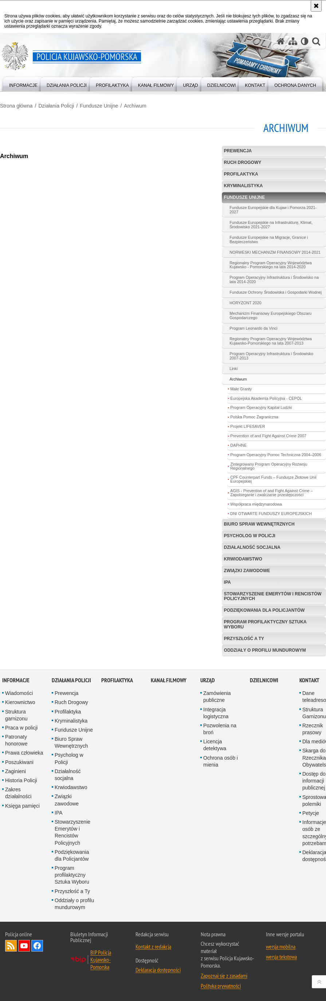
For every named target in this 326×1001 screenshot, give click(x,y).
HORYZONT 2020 (245, 303)
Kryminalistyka (243, 185)
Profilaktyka (241, 174)
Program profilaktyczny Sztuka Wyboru (265, 624)
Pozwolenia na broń (219, 729)
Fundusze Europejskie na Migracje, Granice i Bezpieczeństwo (268, 239)
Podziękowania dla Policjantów (264, 610)
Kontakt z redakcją (153, 946)
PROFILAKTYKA (117, 680)
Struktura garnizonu (16, 715)
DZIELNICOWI (264, 680)
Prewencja (238, 150)
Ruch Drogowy (243, 162)
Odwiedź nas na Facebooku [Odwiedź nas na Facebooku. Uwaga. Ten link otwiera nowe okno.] (37, 946)
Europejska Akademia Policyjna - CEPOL (266, 398)
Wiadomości (19, 693)
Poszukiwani (19, 762)
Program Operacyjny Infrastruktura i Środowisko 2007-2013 (271, 355)
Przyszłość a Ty (244, 638)
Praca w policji (21, 728)
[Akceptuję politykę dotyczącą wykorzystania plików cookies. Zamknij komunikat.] (316, 6)
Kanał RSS (11, 946)
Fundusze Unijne (99, 106)
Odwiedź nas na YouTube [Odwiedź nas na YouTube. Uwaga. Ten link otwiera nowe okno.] (24, 946)
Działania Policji (56, 106)
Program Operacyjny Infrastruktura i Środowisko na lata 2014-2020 (274, 279)
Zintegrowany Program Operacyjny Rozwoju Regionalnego (268, 466)
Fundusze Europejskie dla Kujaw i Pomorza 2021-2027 (273, 209)
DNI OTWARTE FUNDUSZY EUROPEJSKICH (271, 513)
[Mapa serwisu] (292, 41)
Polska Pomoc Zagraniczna (254, 417)
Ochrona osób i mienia (220, 761)
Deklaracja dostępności (158, 969)
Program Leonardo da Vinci (253, 328)
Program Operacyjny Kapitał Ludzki (261, 407)
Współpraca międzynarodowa (256, 504)
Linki (233, 368)
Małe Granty (241, 389)
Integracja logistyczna (215, 713)
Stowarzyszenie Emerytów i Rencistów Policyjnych (273, 596)
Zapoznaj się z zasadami (224, 975)
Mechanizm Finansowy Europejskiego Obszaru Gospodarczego (270, 315)
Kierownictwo (20, 702)
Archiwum (135, 106)
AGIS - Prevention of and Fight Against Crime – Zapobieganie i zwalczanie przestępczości (271, 493)
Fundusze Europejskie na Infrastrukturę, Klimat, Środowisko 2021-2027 (270, 224)
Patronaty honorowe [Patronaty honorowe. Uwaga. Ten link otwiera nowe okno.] (16, 740)
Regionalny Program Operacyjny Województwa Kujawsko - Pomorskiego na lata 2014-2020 (270, 265)
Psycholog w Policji (249, 535)
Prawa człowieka (24, 753)
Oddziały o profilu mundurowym (265, 650)
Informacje (16, 680)
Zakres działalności (18, 793)
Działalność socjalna (252, 547)
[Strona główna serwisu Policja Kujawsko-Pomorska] (281, 41)
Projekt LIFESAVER (247, 426)
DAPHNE (238, 445)
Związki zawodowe (247, 570)
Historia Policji (21, 780)
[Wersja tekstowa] (305, 41)
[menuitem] (23, 84)
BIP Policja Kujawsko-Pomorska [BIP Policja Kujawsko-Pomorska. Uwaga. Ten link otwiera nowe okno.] (100, 959)
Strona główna (16, 106)
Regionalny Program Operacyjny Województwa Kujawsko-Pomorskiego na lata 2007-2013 (270, 341)
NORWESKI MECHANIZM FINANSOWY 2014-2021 (275, 252)
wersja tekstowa (281, 956)
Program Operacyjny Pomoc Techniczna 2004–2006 (275, 455)
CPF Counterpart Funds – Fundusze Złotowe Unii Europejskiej (273, 479)
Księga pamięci (22, 806)
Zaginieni (15, 771)
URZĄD (207, 680)
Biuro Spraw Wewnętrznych (259, 524)
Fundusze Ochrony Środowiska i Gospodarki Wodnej (275, 292)
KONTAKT (309, 680)
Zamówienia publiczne (217, 696)
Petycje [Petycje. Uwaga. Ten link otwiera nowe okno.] (310, 813)
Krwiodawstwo (243, 559)
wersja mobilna (280, 946)
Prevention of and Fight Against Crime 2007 (268, 436)
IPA (227, 582)
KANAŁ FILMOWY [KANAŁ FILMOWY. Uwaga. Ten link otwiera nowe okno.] (168, 680)
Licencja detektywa (214, 745)
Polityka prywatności (221, 985)
